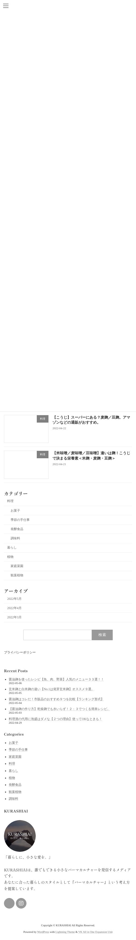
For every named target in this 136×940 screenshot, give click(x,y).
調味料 (15, 538)
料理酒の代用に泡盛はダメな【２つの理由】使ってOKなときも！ (55, 719)
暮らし (12, 547)
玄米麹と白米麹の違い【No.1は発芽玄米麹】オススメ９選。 (51, 689)
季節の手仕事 (20, 520)
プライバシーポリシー (20, 652)
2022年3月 (14, 617)
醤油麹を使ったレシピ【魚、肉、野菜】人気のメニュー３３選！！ (56, 679)
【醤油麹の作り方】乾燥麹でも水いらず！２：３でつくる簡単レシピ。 (59, 709)
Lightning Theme (65, 931)
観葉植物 (17, 575)
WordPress (43, 931)
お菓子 (15, 510)
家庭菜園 (17, 566)
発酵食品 (17, 529)
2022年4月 (14, 608)
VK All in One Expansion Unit (95, 931)
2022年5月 (14, 599)
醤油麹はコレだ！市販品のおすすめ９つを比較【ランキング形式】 (56, 699)
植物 (10, 557)
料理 (10, 501)
